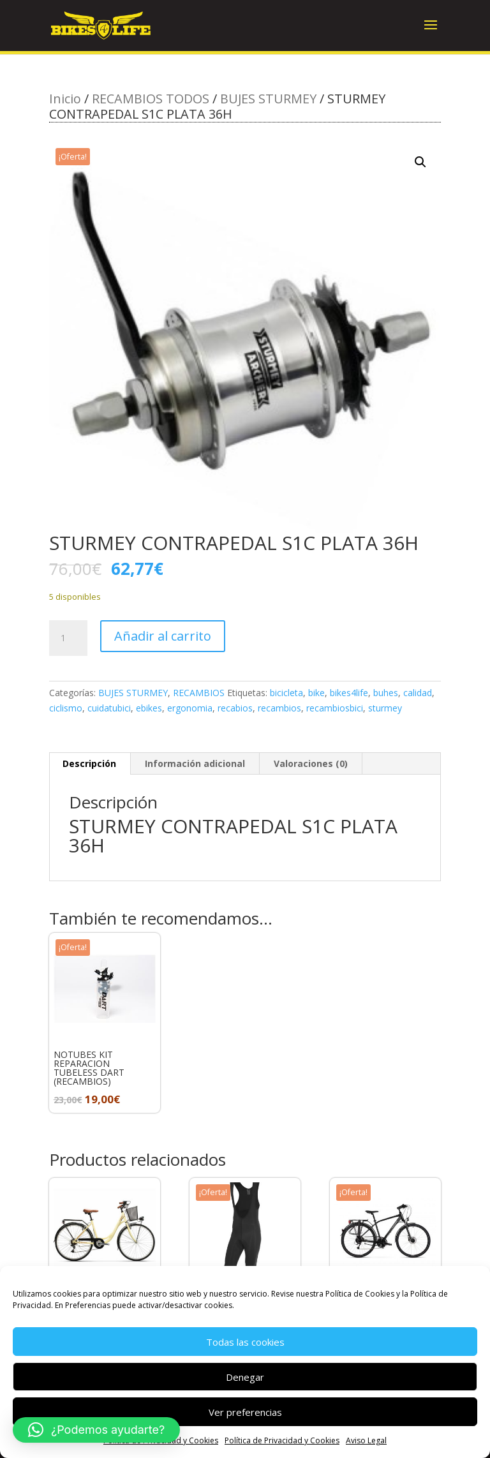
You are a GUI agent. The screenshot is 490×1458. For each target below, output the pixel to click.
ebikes (149, 708)
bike (316, 693)
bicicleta (286, 693)
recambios (279, 708)
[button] (420, 162)
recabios (235, 708)
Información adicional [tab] (195, 763)
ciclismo (65, 708)
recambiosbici (334, 708)
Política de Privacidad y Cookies (282, 1440)
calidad (417, 693)
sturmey (385, 708)
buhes (385, 693)
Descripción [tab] (89, 763)
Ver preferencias (245, 1412)
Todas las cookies (245, 1341)
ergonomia (189, 708)
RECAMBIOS (199, 693)
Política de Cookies (359, 1293)
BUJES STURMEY (268, 98)
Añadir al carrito (162, 635)
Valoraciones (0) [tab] (311, 763)
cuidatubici (109, 708)
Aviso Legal (366, 1440)
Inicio (65, 98)
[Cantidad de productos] (68, 638)
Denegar (245, 1377)
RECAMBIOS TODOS (150, 98)
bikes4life (349, 693)
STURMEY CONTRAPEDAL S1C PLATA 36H (233, 835)
